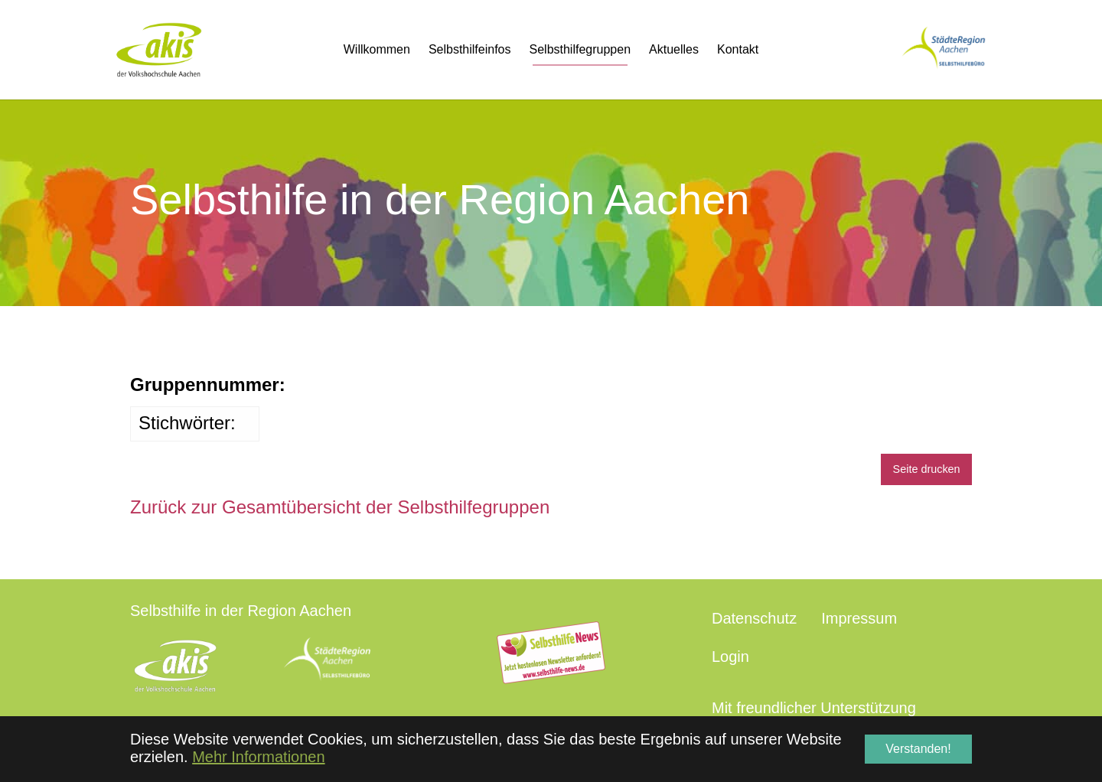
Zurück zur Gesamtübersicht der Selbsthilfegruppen (339, 507)
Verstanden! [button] (917, 748)
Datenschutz (754, 618)
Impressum (859, 618)
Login (730, 656)
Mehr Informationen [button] (258, 756)
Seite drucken (926, 469)
